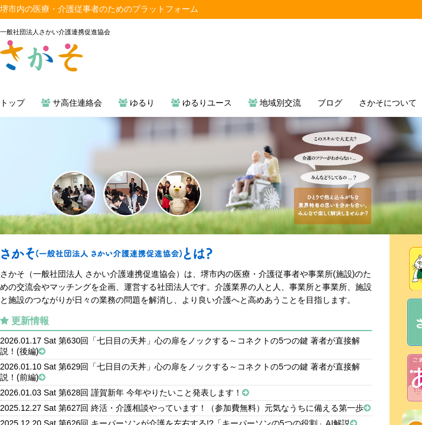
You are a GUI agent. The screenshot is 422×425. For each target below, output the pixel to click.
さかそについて (388, 102)
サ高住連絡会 (71, 102)
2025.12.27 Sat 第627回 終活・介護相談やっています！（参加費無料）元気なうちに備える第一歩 (185, 408)
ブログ (330, 102)
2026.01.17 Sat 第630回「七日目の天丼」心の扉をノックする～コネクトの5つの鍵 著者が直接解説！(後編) (180, 346)
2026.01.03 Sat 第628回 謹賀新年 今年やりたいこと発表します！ (124, 392)
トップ (12, 102)
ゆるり (137, 102)
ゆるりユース (201, 102)
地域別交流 (274, 102)
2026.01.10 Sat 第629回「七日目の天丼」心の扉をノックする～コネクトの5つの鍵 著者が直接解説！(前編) (180, 372)
